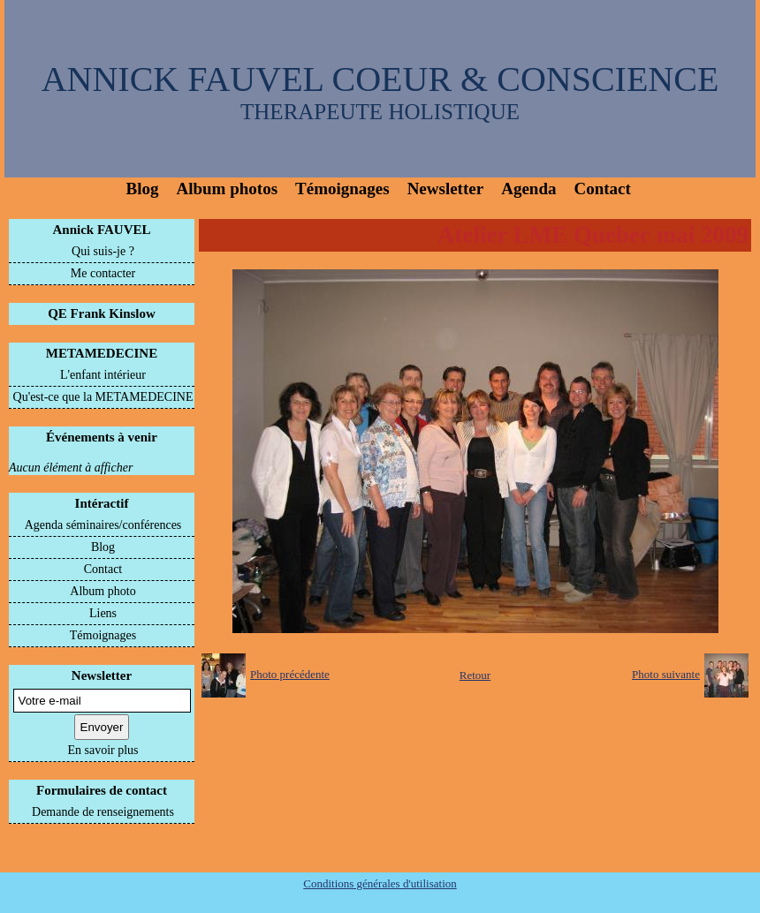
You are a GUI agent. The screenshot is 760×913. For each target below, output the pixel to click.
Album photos (226, 188)
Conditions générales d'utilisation (380, 883)
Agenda (528, 188)
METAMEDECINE (101, 353)
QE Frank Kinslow (102, 313)
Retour (475, 675)
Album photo (102, 591)
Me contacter (103, 273)
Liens (103, 613)
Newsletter (445, 188)
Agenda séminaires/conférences (103, 525)
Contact (602, 188)
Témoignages (342, 188)
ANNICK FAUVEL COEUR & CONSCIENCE (380, 79)
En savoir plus (102, 750)
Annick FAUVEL (102, 230)
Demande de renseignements (103, 812)
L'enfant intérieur (103, 374)
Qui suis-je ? (103, 251)
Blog (142, 188)
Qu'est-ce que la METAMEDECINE (103, 397)
